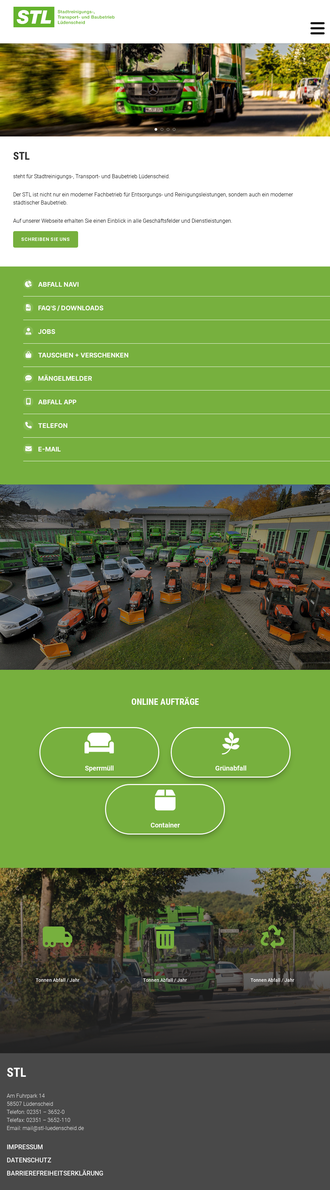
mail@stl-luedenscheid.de (53, 1128)
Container (165, 808)
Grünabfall (230, 751)
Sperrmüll (99, 751)
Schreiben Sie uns (45, 239)
